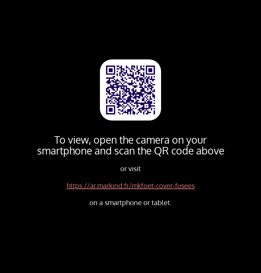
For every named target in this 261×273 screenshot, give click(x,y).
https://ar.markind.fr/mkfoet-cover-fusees (131, 185)
